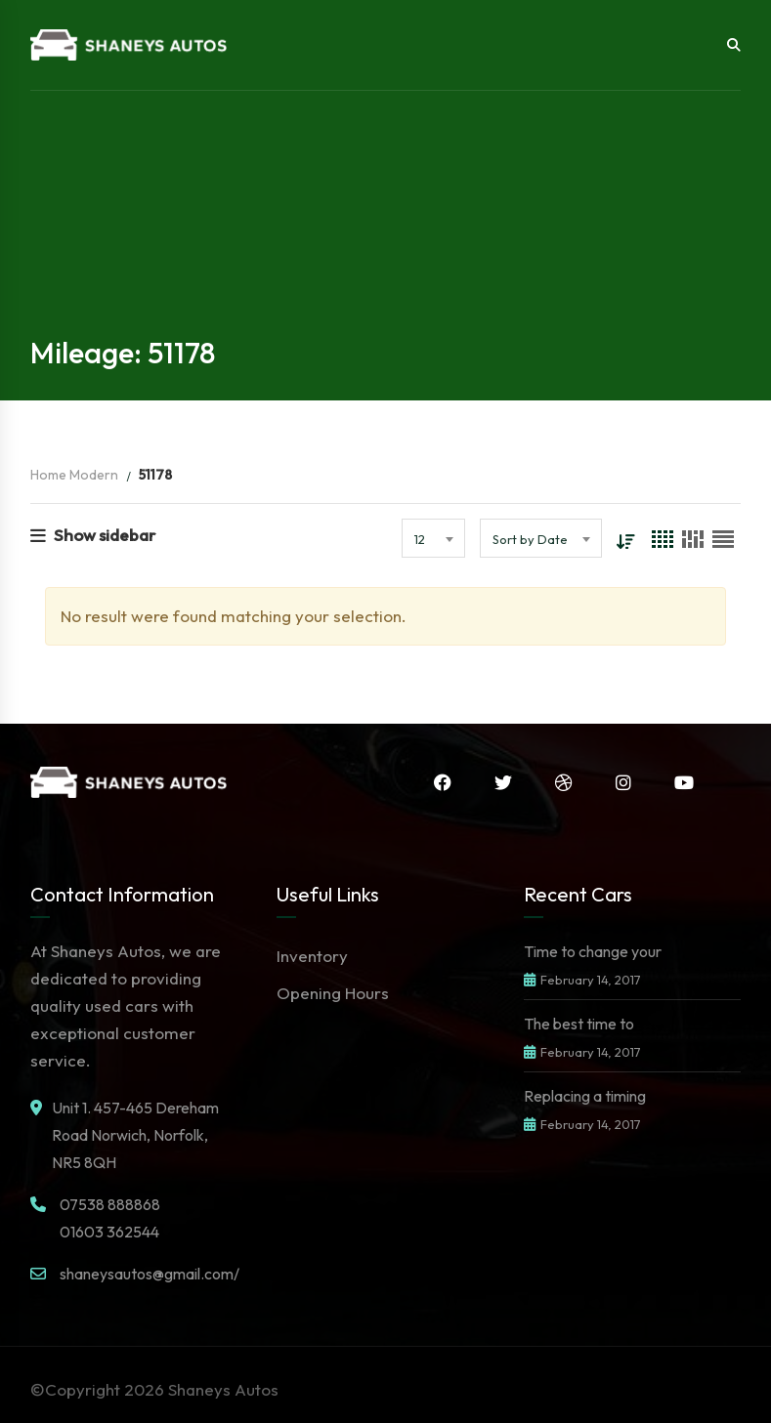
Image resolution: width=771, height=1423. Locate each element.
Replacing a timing (585, 1096)
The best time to (579, 1023)
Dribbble (564, 782)
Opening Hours (333, 993)
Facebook (442, 782)
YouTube (684, 782)
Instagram (623, 782)
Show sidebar (92, 534)
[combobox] (433, 538)
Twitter (503, 782)
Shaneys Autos (223, 1389)
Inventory (312, 955)
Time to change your (593, 951)
